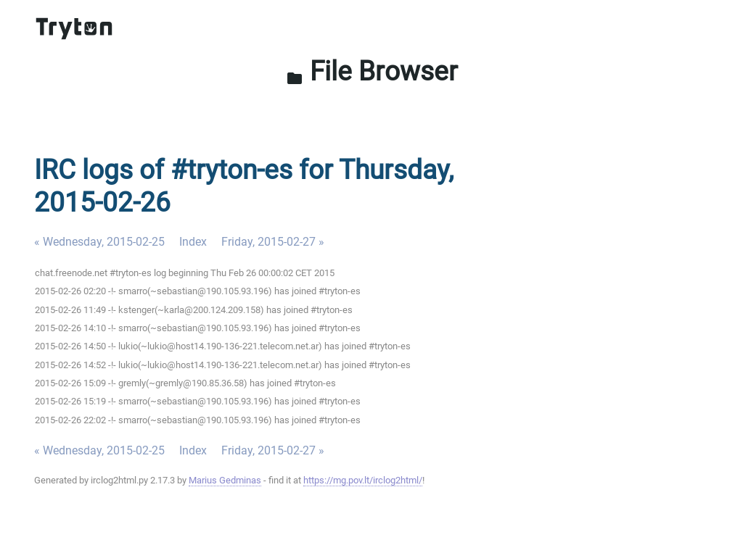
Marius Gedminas (225, 480)
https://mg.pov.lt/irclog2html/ (362, 480)
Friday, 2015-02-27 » (272, 242)
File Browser (372, 71)
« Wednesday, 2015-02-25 (99, 242)
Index (193, 242)
